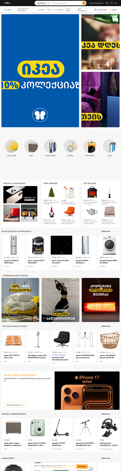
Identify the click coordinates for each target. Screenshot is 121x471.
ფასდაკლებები (100, 10)
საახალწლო (58, 10)
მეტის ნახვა (106, 231)
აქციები (113, 9)
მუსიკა (49, 10)
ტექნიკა (42, 10)
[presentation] (114, 231)
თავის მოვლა (68, 9)
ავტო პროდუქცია (82, 9)
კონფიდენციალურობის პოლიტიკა (55, 467)
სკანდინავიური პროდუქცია (23, 9)
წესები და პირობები (68, 465)
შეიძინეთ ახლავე (15, 405)
